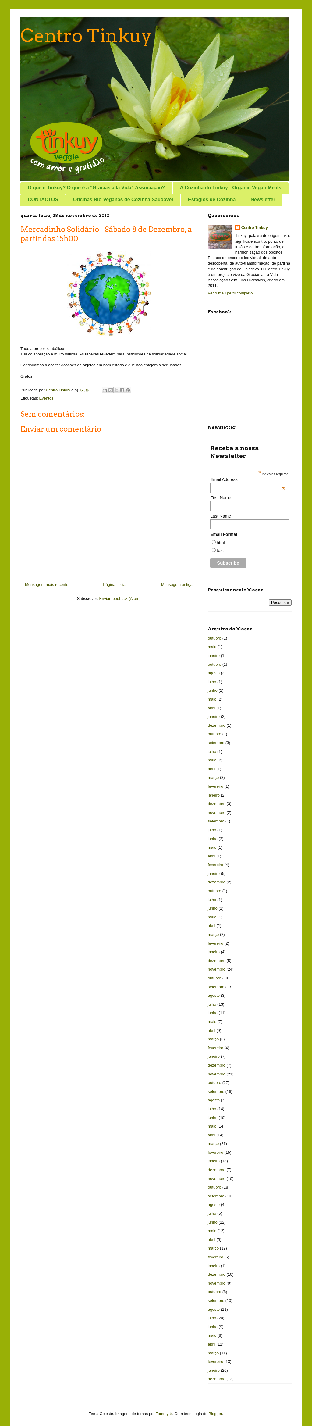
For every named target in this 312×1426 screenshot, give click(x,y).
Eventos (46, 398)
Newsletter (262, 199)
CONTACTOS (43, 199)
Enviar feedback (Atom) (120, 598)
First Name (220, 497)
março (213, 777)
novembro (216, 812)
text (220, 550)
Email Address (247, 479)
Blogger (215, 1413)
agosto (214, 673)
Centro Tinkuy (86, 35)
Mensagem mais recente (46, 584)
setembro (216, 742)
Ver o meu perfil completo (230, 293)
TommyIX (164, 1413)
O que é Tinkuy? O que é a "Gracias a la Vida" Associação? (96, 187)
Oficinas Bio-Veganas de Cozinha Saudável (123, 199)
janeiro (214, 655)
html (221, 542)
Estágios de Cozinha (212, 199)
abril (211, 708)
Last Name (220, 516)
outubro (214, 638)
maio (212, 646)
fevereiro (215, 786)
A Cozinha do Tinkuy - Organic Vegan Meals (231, 187)
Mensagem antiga (177, 584)
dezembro (216, 725)
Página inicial (114, 584)
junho (213, 690)
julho (212, 681)
